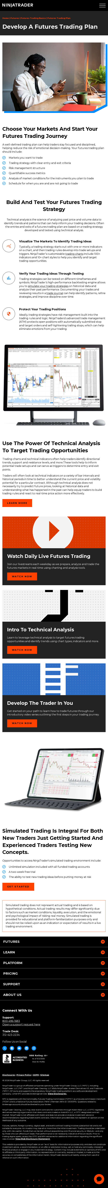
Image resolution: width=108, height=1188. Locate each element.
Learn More (17, 503)
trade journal (54, 293)
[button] (102, 5)
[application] (99, 1179)
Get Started (20, 888)
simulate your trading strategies (48, 286)
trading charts (74, 253)
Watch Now (22, 576)
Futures (14, 18)
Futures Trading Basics (33, 18)
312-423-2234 (11, 1034)
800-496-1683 (11, 1021)
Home (5, 18)
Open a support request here (21, 1024)
